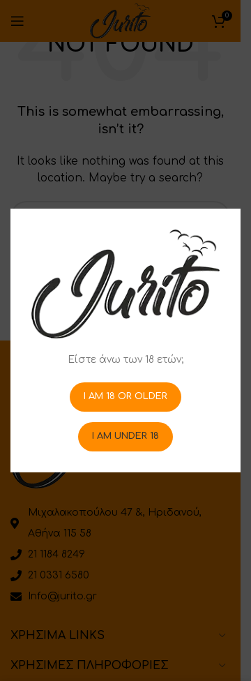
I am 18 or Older (125, 396)
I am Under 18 (125, 436)
